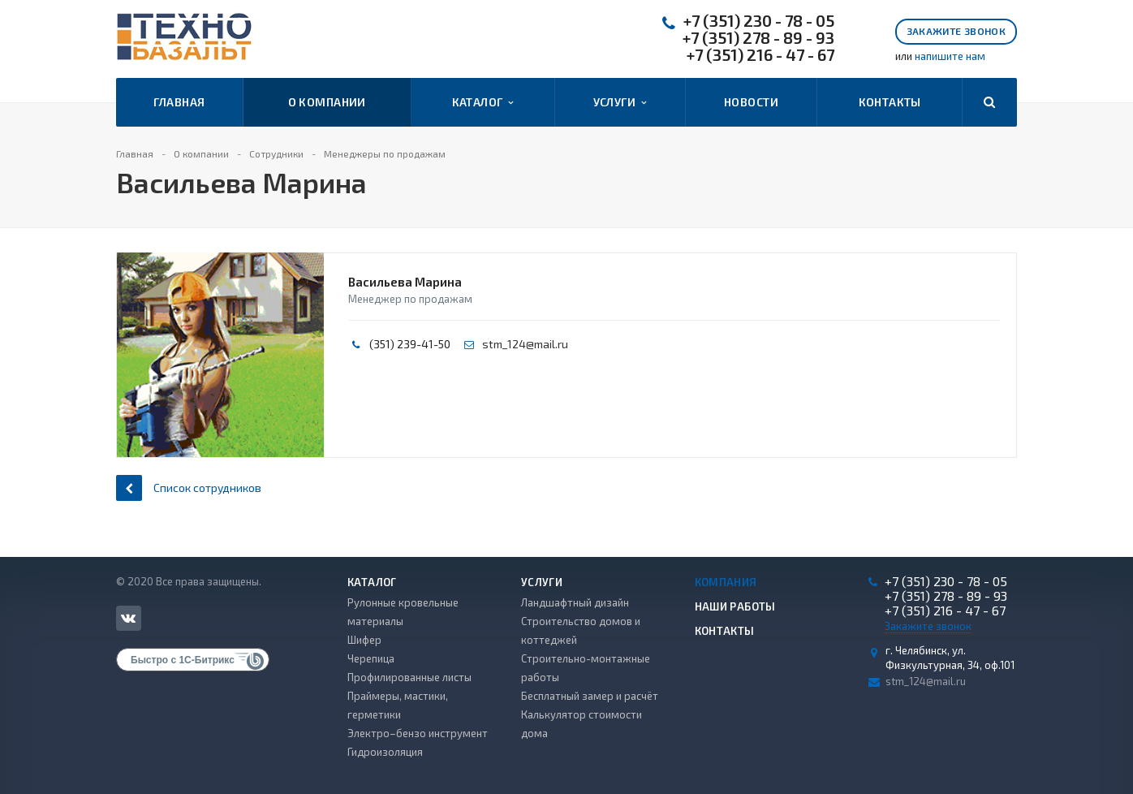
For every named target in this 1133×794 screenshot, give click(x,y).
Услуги (620, 102)
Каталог (483, 102)
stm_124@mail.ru (525, 344)
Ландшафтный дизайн (575, 602)
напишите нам (950, 56)
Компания (726, 582)
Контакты (890, 102)
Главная (179, 102)
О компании (327, 102)
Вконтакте (128, 617)
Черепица (370, 658)
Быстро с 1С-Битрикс (183, 660)
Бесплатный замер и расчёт (589, 695)
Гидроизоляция (385, 751)
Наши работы (735, 606)
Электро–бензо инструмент (417, 733)
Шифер (364, 639)
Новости (751, 102)
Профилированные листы (409, 677)
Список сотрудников (188, 487)
